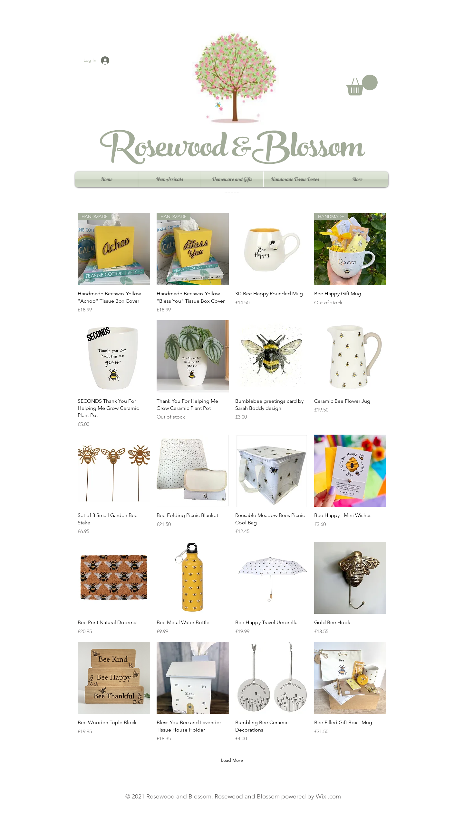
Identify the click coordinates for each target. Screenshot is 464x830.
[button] (362, 85)
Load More (232, 760)
